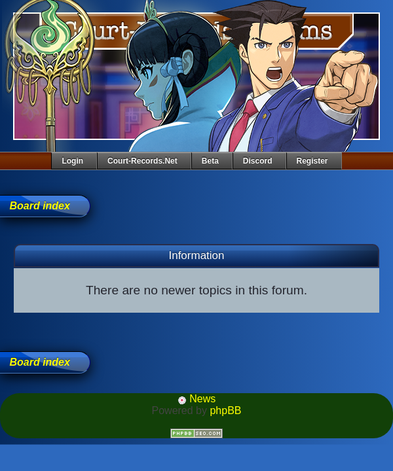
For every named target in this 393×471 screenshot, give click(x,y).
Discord (257, 161)
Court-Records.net (142, 161)
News (196, 398)
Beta (210, 161)
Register (312, 161)
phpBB (225, 410)
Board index (39, 205)
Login (72, 161)
